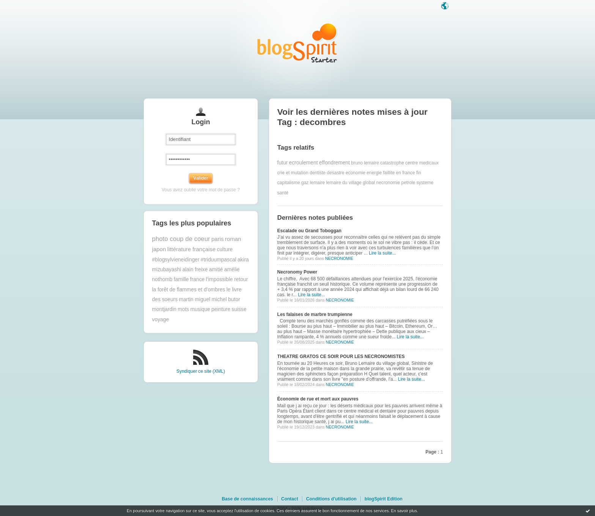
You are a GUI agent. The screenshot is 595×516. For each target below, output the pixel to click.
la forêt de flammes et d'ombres (188, 289)
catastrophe (392, 163)
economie (355, 172)
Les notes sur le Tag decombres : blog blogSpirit (297, 43)
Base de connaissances (247, 499)
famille (181, 279)
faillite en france (399, 172)
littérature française (191, 249)
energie (374, 172)
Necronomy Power (297, 272)
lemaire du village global (350, 182)
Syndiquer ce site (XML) (200, 371)
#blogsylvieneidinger (176, 260)
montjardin (164, 309)
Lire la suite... (382, 253)
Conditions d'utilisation (331, 499)
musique (200, 309)
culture (225, 249)
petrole (408, 182)
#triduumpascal (218, 260)
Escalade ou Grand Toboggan (309, 230)
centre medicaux (422, 163)
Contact (289, 499)
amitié (216, 269)
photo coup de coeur (181, 238)
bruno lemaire (365, 163)
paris (217, 239)
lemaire (317, 182)
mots (183, 309)
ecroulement (303, 163)
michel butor (226, 299)
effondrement (334, 163)
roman (233, 239)
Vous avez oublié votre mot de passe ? (201, 189)
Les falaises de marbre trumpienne (315, 314)
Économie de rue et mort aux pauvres (318, 399)
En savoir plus (404, 510)
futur (282, 163)
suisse (238, 309)
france (197, 279)
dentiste (318, 172)
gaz (305, 182)
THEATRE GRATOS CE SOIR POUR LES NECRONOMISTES (341, 356)
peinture (220, 309)
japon (159, 249)
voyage (160, 319)
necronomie (388, 182)
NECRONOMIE (339, 258)
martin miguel (194, 299)
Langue (445, 6)
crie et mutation (293, 172)
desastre (335, 172)
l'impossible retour (227, 279)
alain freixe (195, 269)
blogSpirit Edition (384, 499)
